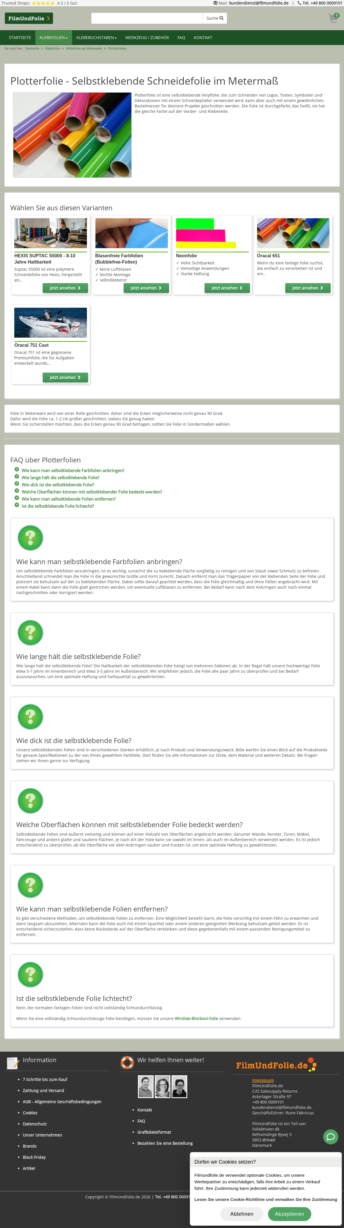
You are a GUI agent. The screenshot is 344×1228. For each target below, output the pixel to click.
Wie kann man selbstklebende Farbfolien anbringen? (73, 471)
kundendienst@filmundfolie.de (258, 3)
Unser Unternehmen (42, 1135)
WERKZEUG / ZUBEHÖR (147, 37)
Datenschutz (35, 1124)
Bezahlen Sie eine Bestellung (165, 1143)
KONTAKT (203, 37)
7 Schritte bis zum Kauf (45, 1079)
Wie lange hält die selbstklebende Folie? (60, 478)
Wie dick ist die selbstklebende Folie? (58, 485)
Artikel (29, 1168)
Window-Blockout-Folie (196, 1018)
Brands (29, 1146)
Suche (215, 18)
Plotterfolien (117, 48)
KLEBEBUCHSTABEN (96, 37)
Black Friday (34, 1157)
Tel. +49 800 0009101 (323, 3)
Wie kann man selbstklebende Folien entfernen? (68, 499)
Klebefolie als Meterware (84, 48)
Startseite (32, 48)
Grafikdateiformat (154, 1132)
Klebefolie (52, 48)
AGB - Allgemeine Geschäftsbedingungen (62, 1101)
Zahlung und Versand (43, 1090)
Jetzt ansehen (65, 288)
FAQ (181, 37)
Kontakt (144, 1110)
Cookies (30, 1112)
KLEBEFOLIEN (54, 37)
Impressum (263, 1080)
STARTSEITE (20, 37)
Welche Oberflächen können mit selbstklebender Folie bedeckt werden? (92, 492)
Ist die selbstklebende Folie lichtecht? (58, 506)
